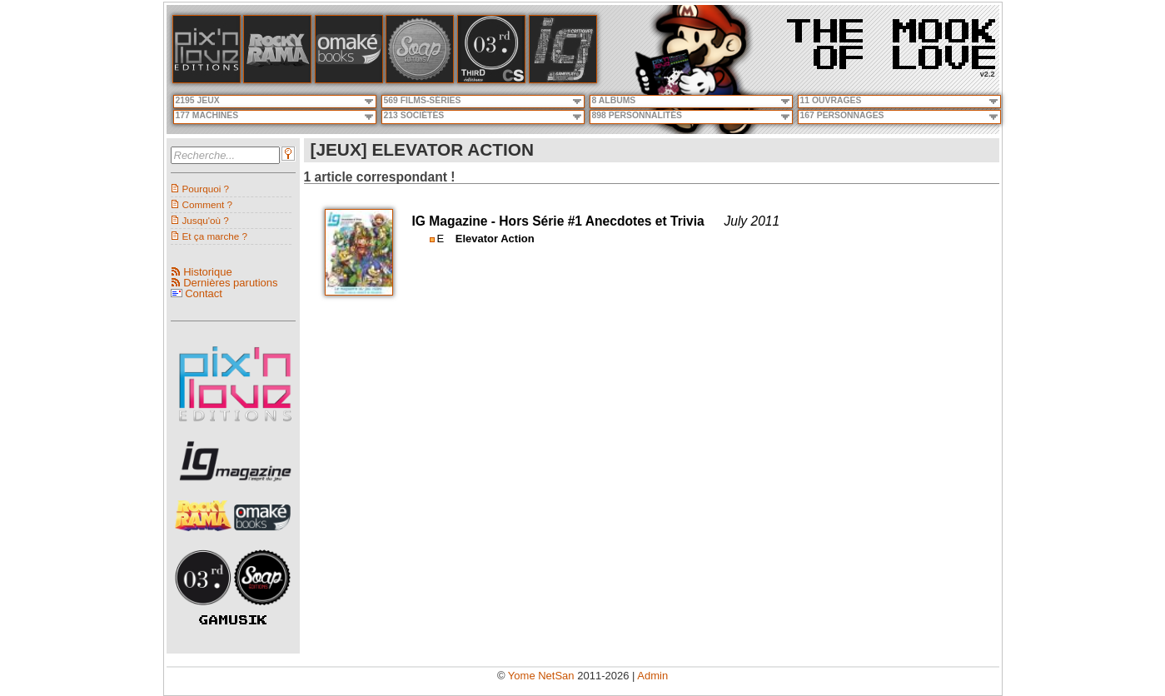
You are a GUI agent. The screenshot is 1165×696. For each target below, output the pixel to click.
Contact (203, 293)
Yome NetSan (541, 675)
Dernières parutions (230, 282)
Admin (652, 675)
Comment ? (207, 204)
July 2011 (751, 221)
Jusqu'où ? (205, 220)
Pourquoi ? (206, 188)
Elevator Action (495, 238)
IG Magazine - (456, 221)
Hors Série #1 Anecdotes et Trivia (601, 221)
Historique (207, 272)
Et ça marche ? (215, 236)
